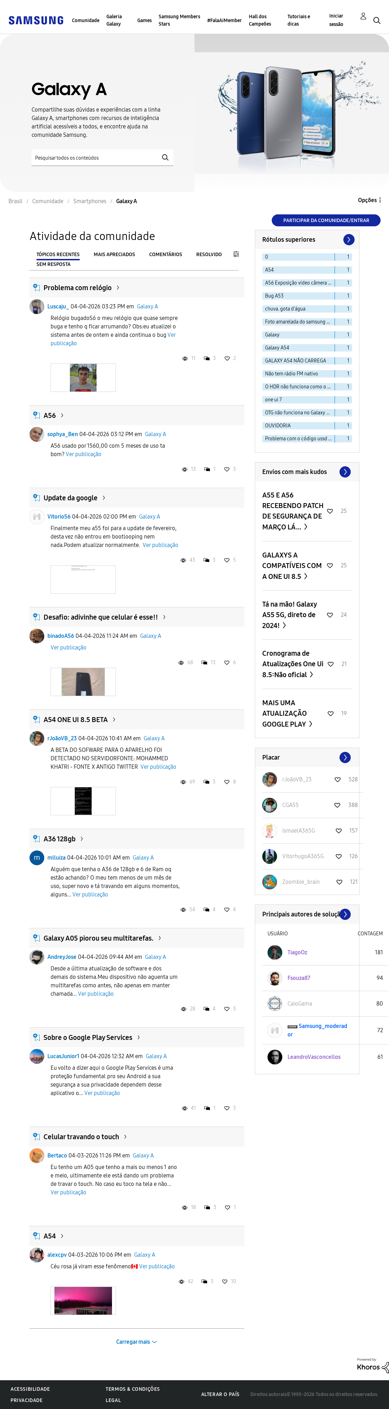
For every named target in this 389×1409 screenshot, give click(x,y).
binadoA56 (60, 636)
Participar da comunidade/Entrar (326, 220)
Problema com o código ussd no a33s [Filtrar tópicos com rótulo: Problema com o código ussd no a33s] (300, 439)
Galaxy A (147, 306)
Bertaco (57, 1155)
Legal (113, 1400)
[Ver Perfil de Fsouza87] (299, 978)
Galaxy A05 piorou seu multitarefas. (98, 938)
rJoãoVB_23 (62, 738)
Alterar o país (220, 1394)
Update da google (71, 498)
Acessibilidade (30, 1389)
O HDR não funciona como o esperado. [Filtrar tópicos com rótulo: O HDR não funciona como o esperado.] (300, 387)
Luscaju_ (58, 306)
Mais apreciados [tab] (114, 255)
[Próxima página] (348, 239)
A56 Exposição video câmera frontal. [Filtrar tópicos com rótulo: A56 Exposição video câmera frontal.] (300, 283)
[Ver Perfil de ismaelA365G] (298, 830)
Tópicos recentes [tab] (58, 255)
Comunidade (85, 21)
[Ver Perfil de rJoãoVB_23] (297, 779)
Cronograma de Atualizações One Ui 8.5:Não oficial (292, 664)
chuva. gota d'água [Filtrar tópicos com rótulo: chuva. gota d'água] (285, 309)
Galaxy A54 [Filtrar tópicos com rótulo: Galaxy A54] (277, 348)
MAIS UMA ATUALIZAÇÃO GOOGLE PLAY (285, 713)
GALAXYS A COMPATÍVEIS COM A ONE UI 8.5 (292, 566)
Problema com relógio (78, 287)
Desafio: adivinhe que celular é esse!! (101, 617)
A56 (50, 415)
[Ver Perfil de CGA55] (290, 805)
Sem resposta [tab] (54, 264)
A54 (50, 1236)
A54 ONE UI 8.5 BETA (76, 719)
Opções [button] (367, 200)
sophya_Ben (62, 434)
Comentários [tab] (165, 255)
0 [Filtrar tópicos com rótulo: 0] (266, 257)
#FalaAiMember (224, 21)
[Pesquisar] (102, 157)
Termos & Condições (133, 1389)
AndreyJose (62, 957)
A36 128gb (59, 839)
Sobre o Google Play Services (88, 1037)
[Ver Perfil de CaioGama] (300, 1003)
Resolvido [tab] (209, 255)
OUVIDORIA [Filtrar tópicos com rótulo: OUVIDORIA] (278, 426)
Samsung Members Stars (179, 20)
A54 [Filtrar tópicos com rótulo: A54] (269, 270)
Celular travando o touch (81, 1137)
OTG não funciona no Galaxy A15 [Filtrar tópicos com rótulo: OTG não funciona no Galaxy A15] (299, 413)
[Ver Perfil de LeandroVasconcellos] (314, 1057)
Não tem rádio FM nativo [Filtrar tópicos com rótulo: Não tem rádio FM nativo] (291, 374)
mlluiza (56, 857)
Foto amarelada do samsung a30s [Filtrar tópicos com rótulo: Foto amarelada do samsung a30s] (300, 322)
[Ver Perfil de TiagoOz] (297, 952)
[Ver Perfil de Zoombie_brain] (301, 882)
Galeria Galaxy (114, 20)
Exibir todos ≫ (307, 471)
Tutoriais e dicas (299, 20)
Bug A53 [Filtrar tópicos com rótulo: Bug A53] (274, 296)
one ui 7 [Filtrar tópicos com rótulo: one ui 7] (273, 400)
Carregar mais (133, 1341)
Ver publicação (83, 454)
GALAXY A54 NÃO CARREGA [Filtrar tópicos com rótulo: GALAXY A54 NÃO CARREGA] (295, 361)
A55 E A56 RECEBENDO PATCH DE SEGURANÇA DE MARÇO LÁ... (293, 511)
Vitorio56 (59, 516)
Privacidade (27, 1400)
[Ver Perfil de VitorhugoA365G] (303, 856)
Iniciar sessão (336, 20)
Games (144, 21)
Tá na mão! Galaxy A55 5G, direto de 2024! (289, 615)
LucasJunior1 (63, 1056)
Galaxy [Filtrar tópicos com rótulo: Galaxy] (272, 335)
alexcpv (57, 1254)
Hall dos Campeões (260, 20)
